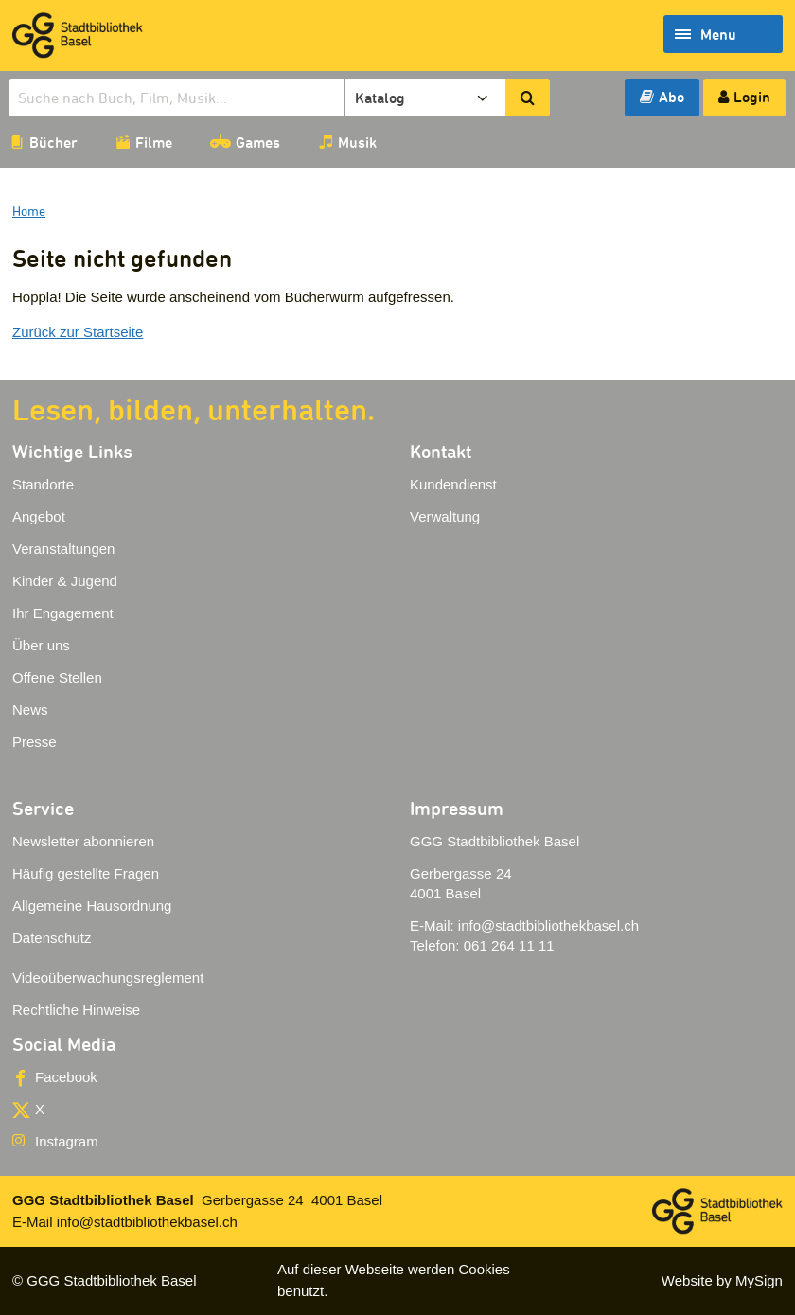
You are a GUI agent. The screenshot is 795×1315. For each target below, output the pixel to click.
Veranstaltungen (63, 549)
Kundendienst (453, 484)
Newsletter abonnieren (83, 841)
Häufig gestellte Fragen (85, 873)
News (30, 710)
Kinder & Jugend (64, 581)
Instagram (66, 1141)
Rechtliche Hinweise (76, 1010)
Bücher (53, 142)
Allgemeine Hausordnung (91, 905)
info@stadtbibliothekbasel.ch (548, 925)
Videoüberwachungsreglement (107, 977)
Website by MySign (722, 1280)
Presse (34, 742)
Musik (357, 142)
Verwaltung (445, 516)
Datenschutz (51, 938)
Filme (153, 142)
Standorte (43, 484)
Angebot (38, 516)
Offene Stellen (57, 677)
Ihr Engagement (63, 613)
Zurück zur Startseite (77, 332)
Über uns (41, 645)
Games (258, 142)
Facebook (66, 1077)
